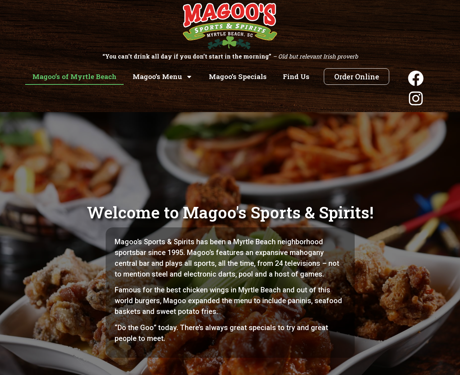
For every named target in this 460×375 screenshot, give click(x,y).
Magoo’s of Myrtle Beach (74, 76)
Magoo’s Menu (163, 77)
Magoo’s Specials (238, 76)
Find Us (296, 76)
